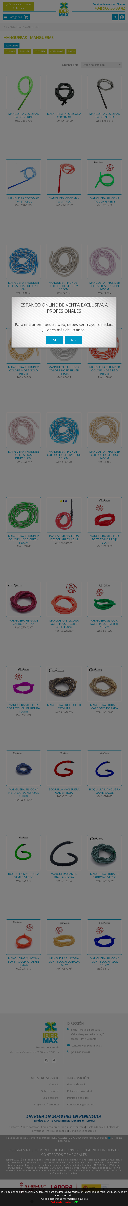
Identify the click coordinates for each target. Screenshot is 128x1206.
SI (54, 344)
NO (73, 344)
